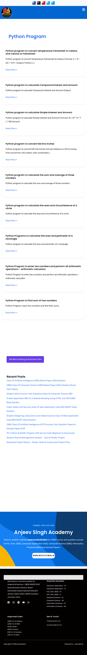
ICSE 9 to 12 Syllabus (14, 632)
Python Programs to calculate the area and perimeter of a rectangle (39, 237)
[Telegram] (18, 602)
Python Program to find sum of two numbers (31, 300)
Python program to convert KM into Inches (30, 143)
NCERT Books (12, 627)
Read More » (11, 70)
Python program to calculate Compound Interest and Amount (42, 85)
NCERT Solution (12, 629)
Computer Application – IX (56, 586)
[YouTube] (23, 602)
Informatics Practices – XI (56, 603)
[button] (84, 9)
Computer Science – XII (55, 600)
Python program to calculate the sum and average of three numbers (40, 176)
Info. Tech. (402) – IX (54, 592)
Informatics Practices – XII (56, 606)
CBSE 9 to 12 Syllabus (14, 621)
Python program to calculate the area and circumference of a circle (41, 207)
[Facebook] (8, 602)
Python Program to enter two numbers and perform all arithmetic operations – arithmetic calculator (43, 268)
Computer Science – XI (55, 597)
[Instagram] (13, 602)
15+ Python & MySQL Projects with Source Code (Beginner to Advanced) (40, 433)
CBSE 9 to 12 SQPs (13, 624)
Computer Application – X (56, 589)
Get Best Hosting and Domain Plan (25, 359)
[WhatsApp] (28, 602)
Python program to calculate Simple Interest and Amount (39, 112)
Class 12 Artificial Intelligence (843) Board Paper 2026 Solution (36, 380)
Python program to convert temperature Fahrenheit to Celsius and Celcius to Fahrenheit (41, 52)
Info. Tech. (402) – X (54, 594)
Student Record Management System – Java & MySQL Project (36, 437)
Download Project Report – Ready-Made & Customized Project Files (38, 442)
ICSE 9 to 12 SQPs (13, 635)
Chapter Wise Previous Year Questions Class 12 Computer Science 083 (39, 394)
